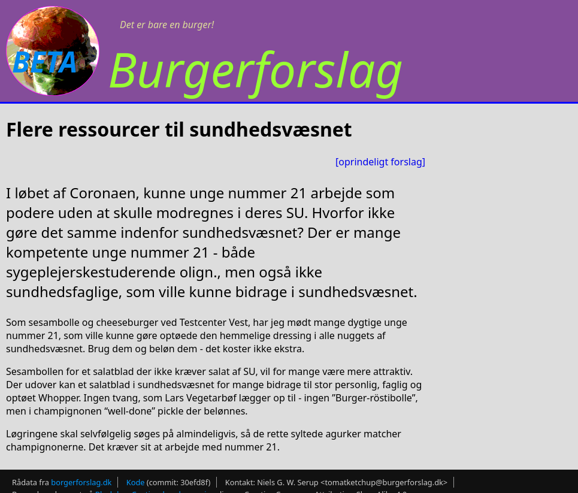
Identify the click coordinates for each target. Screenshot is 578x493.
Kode (135, 482)
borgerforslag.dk (81, 482)
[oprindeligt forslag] (380, 161)
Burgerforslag (255, 68)
